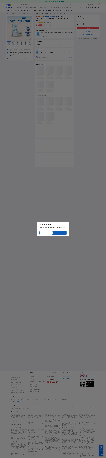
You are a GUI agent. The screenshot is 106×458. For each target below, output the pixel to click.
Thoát (46, 233)
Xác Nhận (60, 233)
